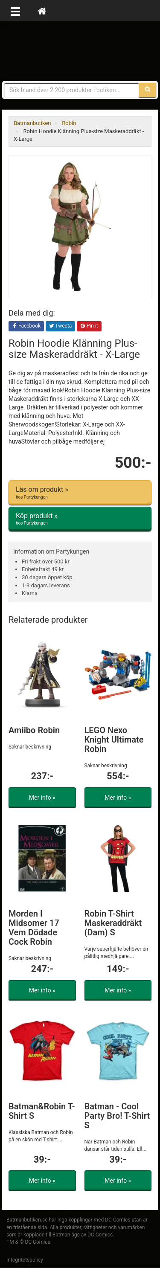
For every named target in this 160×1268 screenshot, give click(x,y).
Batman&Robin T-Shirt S (42, 1111)
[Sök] (147, 90)
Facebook (26, 326)
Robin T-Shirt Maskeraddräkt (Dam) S (113, 922)
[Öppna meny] (15, 10)
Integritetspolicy (24, 1260)
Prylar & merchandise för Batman (80, 51)
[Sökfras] (72, 90)
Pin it (89, 326)
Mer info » (42, 797)
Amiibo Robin (34, 730)
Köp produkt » (80, 519)
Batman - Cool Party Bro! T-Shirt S (117, 1115)
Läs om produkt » (80, 492)
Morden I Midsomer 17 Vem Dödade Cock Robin (34, 927)
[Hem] (42, 10)
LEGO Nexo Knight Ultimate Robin (114, 739)
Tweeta (60, 326)
